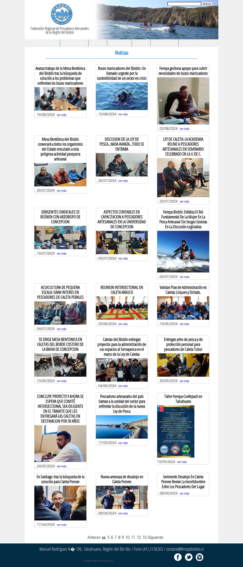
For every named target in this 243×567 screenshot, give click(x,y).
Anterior (94, 537)
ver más (61, 114)
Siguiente (155, 537)
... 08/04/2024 (183, 484)
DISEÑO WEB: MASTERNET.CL (99, 561)
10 (127, 537)
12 (139, 537)
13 (144, 537)
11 (133, 537)
